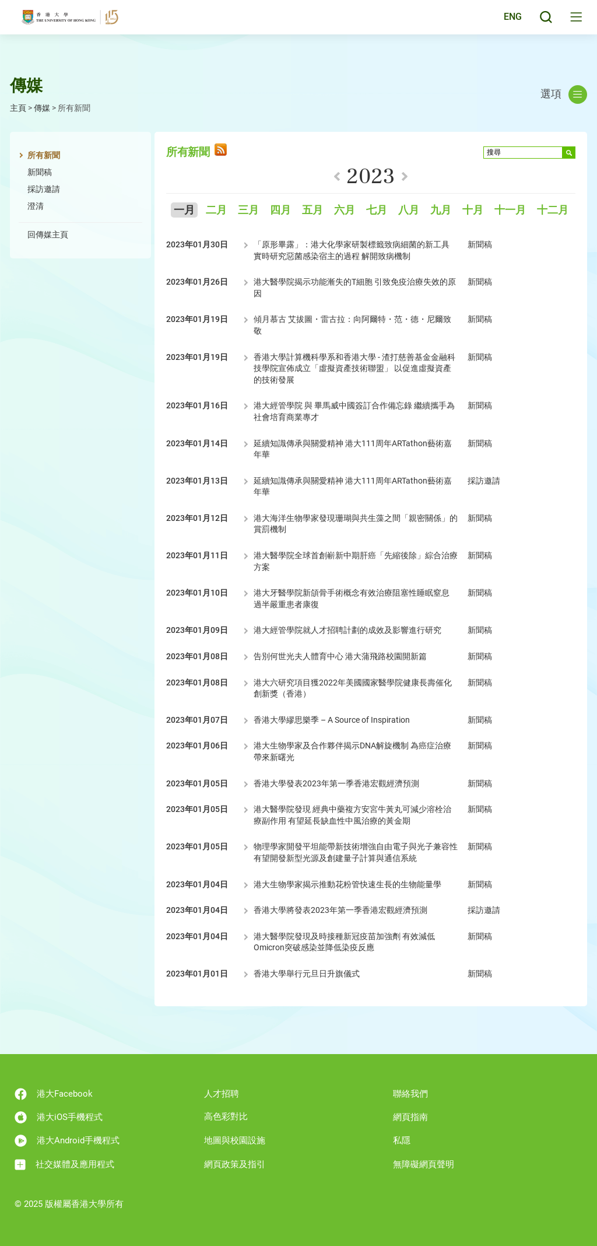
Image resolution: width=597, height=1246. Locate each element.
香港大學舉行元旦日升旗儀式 (307, 973)
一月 (184, 210)
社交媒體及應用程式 (64, 1164)
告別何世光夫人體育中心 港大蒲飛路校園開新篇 (342, 656)
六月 (344, 210)
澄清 (35, 206)
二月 (216, 210)
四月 (280, 210)
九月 (440, 210)
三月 (248, 210)
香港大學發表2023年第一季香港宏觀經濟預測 (336, 783)
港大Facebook (54, 1094)
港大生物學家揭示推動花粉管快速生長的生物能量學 (347, 884)
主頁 (18, 108)
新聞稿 (39, 172)
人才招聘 (221, 1093)
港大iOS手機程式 (59, 1117)
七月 (376, 210)
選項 (563, 94)
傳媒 (42, 108)
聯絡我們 (410, 1093)
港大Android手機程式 (67, 1141)
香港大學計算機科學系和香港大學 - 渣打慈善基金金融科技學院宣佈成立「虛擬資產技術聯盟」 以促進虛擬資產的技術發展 (354, 368)
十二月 (552, 210)
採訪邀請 (43, 189)
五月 (312, 210)
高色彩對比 (226, 1116)
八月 (408, 210)
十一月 (510, 210)
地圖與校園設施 (234, 1140)
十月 (472, 210)
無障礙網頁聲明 (423, 1164)
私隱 (401, 1140)
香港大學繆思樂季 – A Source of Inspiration (332, 719)
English (503, 24)
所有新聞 (43, 155)
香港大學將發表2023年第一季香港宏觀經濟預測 (340, 910)
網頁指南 (410, 1117)
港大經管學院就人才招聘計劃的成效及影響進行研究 (347, 630)
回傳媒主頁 (47, 234)
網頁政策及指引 (234, 1164)
